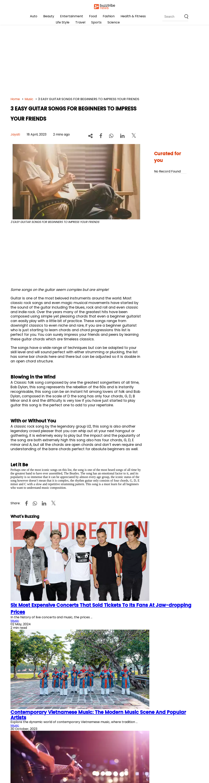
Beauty (48, 16)
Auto (33, 16)
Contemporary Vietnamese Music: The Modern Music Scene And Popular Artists (98, 715)
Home (15, 99)
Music (29, 99)
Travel (80, 22)
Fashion (109, 16)
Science (113, 22)
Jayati (15, 134)
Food (93, 16)
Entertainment (71, 16)
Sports (96, 22)
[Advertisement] (105, 59)
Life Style (62, 22)
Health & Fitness (133, 16)
